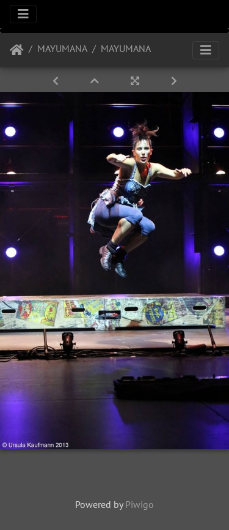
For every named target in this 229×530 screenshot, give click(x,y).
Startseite (17, 50)
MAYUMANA (62, 48)
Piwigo (139, 504)
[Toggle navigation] (23, 14)
